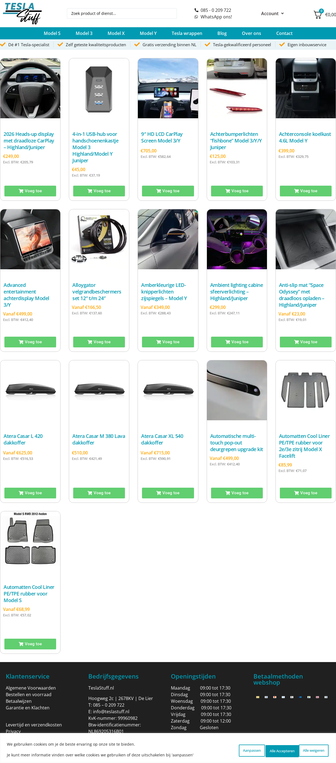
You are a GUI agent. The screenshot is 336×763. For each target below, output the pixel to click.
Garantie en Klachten (28, 708)
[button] (52, 33)
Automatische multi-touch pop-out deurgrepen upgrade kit (236, 442)
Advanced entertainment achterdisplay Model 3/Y (26, 295)
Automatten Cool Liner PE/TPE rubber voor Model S (29, 593)
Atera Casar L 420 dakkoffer (23, 439)
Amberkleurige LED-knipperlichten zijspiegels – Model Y (164, 291)
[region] (168, 748)
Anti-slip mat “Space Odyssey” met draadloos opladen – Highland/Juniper (301, 295)
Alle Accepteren (306, 749)
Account (272, 13)
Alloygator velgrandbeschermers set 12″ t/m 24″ (96, 291)
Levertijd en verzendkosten (34, 725)
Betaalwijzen (19, 701)
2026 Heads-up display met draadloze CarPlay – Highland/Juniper (29, 140)
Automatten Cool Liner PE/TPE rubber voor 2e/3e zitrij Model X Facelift (304, 446)
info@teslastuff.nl (111, 712)
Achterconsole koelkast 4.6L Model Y (305, 137)
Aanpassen (221, 749)
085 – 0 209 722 (108, 705)
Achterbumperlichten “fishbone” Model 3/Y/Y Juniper (236, 140)
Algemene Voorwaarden (31, 688)
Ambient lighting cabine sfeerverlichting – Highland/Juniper (236, 291)
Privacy (13, 731)
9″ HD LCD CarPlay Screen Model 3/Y (162, 137)
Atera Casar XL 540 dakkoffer (162, 439)
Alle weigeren (261, 749)
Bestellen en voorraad (28, 694)
